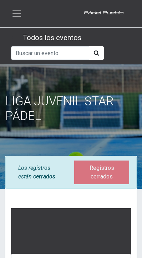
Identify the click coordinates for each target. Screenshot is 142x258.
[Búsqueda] (96, 53)
